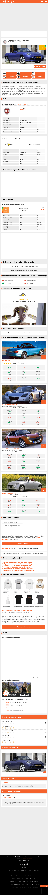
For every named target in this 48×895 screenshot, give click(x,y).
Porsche (38, 884)
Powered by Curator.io (39, 677)
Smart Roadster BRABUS (11, 449)
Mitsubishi (17, 884)
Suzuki (16, 890)
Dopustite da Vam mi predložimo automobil (19, 570)
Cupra (22, 873)
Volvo (37, 890)
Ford (21, 876)
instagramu (21, 623)
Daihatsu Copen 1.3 (9, 493)
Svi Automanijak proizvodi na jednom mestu (17, 611)
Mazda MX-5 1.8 (7, 360)
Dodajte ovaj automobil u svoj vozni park (18, 562)
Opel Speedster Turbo (10, 405)
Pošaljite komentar (23, 543)
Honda (29, 876)
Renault (12, 887)
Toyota (25, 890)
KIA (31, 878)
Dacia (30, 873)
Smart (29, 887)
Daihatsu (35, 873)
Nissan (22, 884)
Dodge (12, 876)
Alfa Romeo (12, 870)
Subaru (11, 890)
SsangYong (35, 887)
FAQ (24, 865)
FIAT (17, 876)
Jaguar (18, 878)
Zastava (22, 892)
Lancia (12, 881)
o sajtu (24, 861)
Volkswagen (31, 890)
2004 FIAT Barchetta (24, 752)
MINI (31, 881)
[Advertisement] (24, 17)
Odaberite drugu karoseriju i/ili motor (17, 567)
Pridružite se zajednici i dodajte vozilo (24, 270)
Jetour (27, 878)
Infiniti (13, 878)
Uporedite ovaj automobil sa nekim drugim (19, 564)
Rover (16, 887)
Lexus (24, 881)
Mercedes (10, 884)
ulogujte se (6, 548)
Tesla (21, 890)
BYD (26, 870)
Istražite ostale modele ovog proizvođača (18, 569)
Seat (25, 887)
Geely (24, 876)
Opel (27, 884)
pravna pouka (24, 864)
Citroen (18, 873)
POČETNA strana (24, 860)
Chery (30, 870)
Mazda (36, 881)
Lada (35, 878)
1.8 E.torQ (23, 110)
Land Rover (18, 881)
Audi (18, 870)
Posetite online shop (23, 627)
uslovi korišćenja (24, 863)
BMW (22, 870)
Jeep (23, 878)
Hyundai (35, 876)
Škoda (26, 892)
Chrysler (12, 873)
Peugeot (32, 884)
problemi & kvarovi (22, 104)
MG (28, 881)
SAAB (21, 887)
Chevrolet (36, 870)
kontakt (24, 867)
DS (26, 873)
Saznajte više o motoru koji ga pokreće (17, 565)
